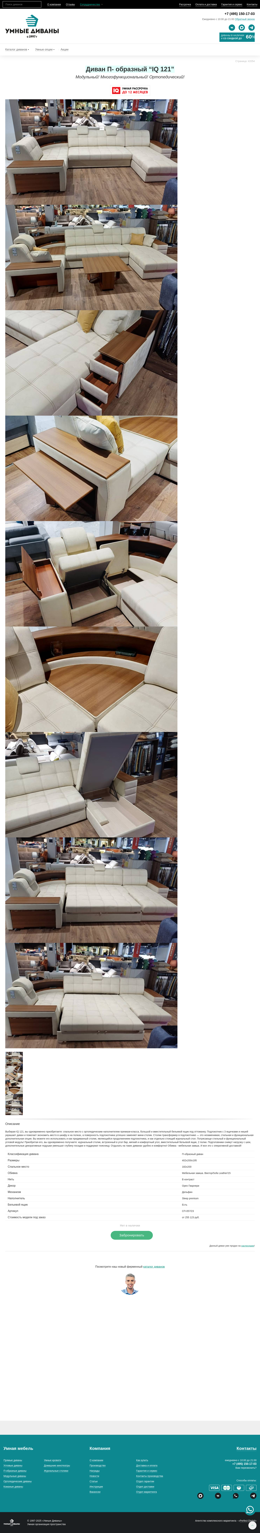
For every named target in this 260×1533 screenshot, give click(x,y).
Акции (65, 49)
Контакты (252, 4)
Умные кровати (52, 1460)
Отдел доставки (145, 1486)
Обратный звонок (245, 19)
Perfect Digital (247, 1520)
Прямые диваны (13, 1460)
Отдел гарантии (145, 1481)
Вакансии (95, 1491)
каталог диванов (154, 1266)
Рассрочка (185, 4)
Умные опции (44, 49)
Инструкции (96, 1486)
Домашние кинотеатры (57, 1465)
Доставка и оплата (146, 1465)
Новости (94, 1476)
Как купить (142, 1460)
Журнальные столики (56, 1470)
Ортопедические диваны (18, 1481)
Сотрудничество (90, 4)
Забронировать (131, 1235)
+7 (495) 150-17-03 (240, 14)
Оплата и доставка (206, 4)
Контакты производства (149, 1476)
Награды (95, 1470)
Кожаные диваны (13, 1486)
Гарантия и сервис (231, 4)
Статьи (94, 1481)
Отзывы (70, 4)
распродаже (247, 1245)
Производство (98, 1465)
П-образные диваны (15, 1470)
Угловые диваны (13, 1465)
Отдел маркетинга (146, 1491)
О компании (54, 4)
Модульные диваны (15, 1476)
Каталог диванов (16, 49)
